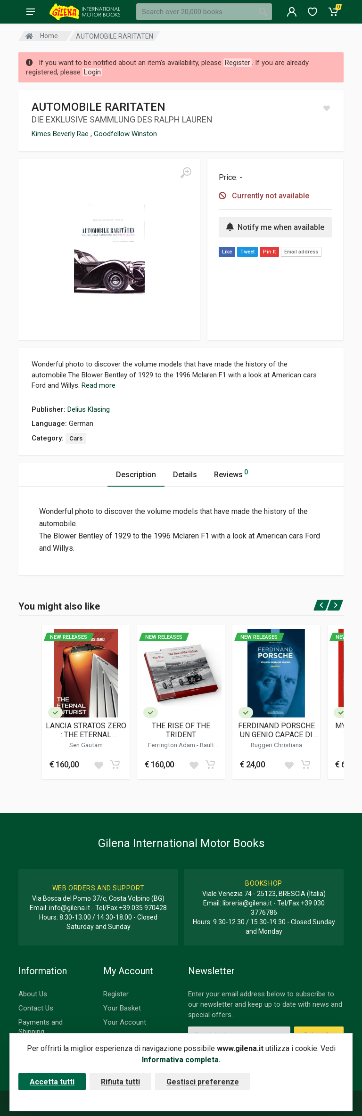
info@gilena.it (69, 908)
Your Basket (122, 1008)
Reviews (231, 473)
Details (185, 474)
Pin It (269, 252)
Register (116, 994)
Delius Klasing (88, 409)
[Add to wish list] (98, 764)
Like (227, 252)
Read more (98, 385)
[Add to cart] (115, 764)
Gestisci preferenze (202, 1081)
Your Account (124, 1022)
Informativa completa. (181, 1059)
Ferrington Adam (172, 745)
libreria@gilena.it (247, 903)
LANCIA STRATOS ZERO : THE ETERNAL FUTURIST (86, 730)
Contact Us (35, 1008)
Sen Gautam (86, 745)
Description (136, 474)
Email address (301, 252)
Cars (75, 438)
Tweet (247, 252)
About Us (32, 994)
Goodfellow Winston (125, 134)
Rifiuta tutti (120, 1081)
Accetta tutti (52, 1081)
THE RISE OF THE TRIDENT (181, 730)
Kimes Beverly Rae (61, 134)
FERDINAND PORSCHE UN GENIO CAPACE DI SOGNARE (276, 730)
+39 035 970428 (143, 908)
